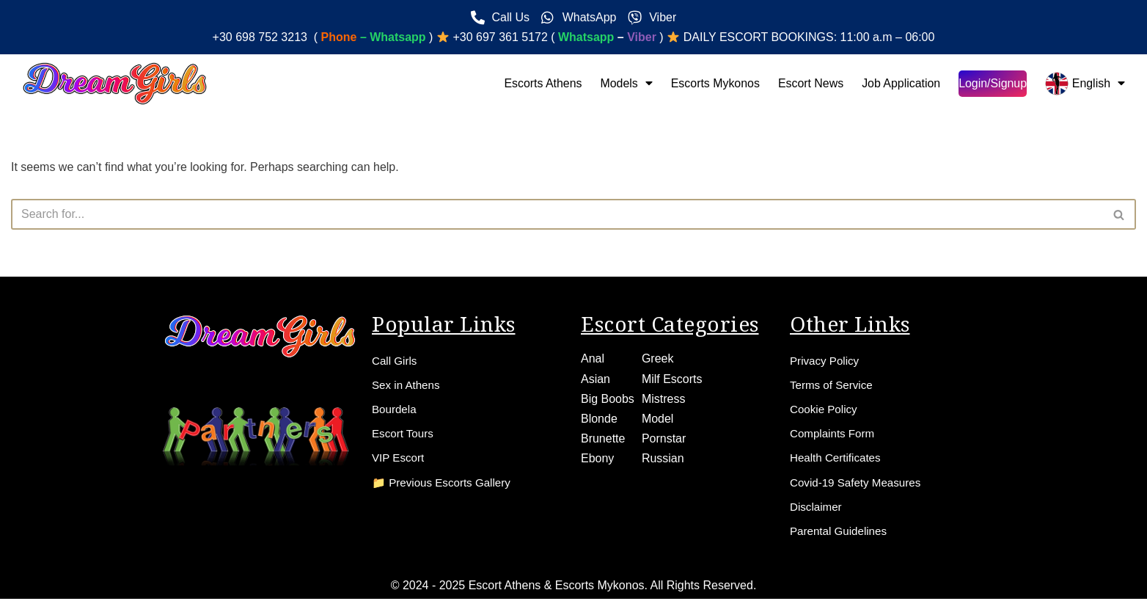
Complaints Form (834, 432)
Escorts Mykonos (713, 83)
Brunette (603, 435)
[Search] (557, 214)
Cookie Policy (825, 407)
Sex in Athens (408, 382)
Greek (658, 355)
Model (658, 415)
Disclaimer (817, 507)
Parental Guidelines (841, 532)
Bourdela (395, 407)
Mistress (664, 395)
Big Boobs (607, 395)
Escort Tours (404, 432)
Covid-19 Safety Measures (859, 482)
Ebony (597, 455)
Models (624, 83)
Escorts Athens (541, 83)
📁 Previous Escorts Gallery (445, 482)
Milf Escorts (672, 375)
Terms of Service (833, 382)
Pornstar (664, 435)
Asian (595, 375)
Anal (592, 355)
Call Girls (395, 358)
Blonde (599, 415)
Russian (663, 455)
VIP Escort (399, 457)
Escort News (810, 83)
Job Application (900, 83)
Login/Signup (992, 83)
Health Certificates (838, 457)
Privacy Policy (826, 358)
